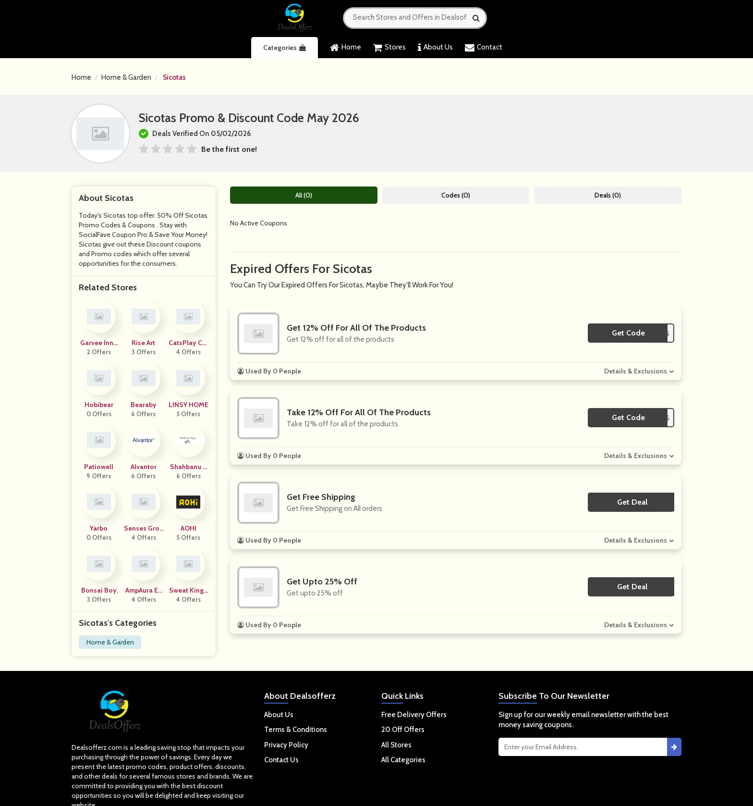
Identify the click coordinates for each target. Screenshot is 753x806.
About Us (435, 47)
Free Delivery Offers (414, 714)
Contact (483, 47)
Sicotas (174, 77)
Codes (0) (455, 195)
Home (345, 47)
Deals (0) (608, 195)
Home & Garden (126, 77)
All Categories (403, 760)
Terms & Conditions (295, 729)
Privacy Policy (286, 745)
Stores (389, 47)
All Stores (396, 745)
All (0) (303, 195)
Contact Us (281, 760)
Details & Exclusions (635, 371)
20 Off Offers (403, 729)
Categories (284, 47)
